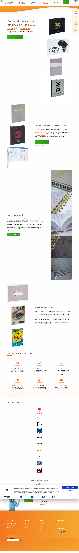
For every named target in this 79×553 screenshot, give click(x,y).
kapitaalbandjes (27, 223)
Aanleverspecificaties (11, 523)
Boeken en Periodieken (19, 225)
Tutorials (25, 531)
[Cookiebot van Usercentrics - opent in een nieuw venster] (7, 551)
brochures (28, 28)
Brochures (26, 527)
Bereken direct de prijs (29, 500)
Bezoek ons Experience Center (42, 142)
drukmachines (57, 311)
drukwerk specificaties (39, 314)
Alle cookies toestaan (70, 541)
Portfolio (42, 529)
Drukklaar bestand (10, 525)
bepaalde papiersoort (41, 135)
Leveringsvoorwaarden (11, 531)
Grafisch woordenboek (11, 529)
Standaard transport (11, 527)
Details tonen (59, 550)
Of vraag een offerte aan (40, 145)
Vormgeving (33, 3)
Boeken (22, 3)
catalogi (12, 28)
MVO (41, 525)
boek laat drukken (45, 132)
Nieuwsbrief (42, 531)
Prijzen (44, 3)
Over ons (55, 3)
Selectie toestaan (69, 544)
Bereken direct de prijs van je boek (15, 37)
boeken (32, 24)
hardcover (32, 221)
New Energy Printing (39, 129)
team (27, 225)
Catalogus (26, 525)
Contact (67, 3)
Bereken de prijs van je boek (13, 234)
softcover (37, 221)
